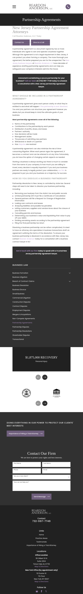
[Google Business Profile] (37, 592)
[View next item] (45, 377)
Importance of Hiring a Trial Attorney (41, 546)
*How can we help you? (21, 483)
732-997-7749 (41, 522)
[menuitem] (40, 273)
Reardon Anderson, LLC (44, 63)
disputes (22, 144)
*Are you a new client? (20, 477)
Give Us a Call (38, 42)
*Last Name (47, 464)
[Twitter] (46, 592)
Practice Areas (41, 539)
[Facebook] (41, 592)
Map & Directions (41, 568)
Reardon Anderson (27, 239)
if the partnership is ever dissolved (53, 106)
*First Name (17, 464)
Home (41, 536)
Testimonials (41, 543)
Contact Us (19, 42)
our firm (61, 170)
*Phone (15, 471)
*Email (45, 471)
